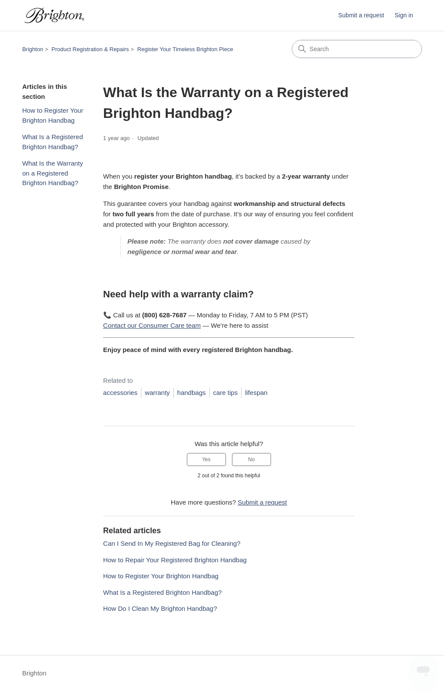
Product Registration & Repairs (90, 49)
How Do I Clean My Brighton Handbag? (160, 608)
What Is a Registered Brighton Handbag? (52, 141)
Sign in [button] (404, 15)
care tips (225, 392)
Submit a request (361, 15)
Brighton (32, 49)
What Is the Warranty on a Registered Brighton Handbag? (52, 173)
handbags (191, 392)
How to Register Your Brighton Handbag (52, 115)
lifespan (256, 392)
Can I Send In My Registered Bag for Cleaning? (172, 543)
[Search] (356, 49)
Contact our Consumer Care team (152, 325)
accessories (120, 392)
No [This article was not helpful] (251, 459)
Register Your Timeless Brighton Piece (185, 49)
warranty (157, 392)
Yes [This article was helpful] (206, 459)
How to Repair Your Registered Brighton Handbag (175, 560)
